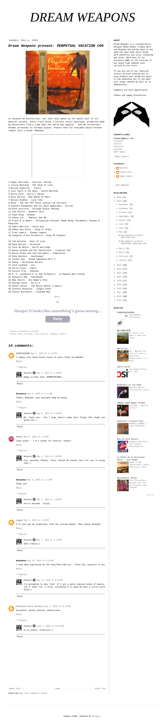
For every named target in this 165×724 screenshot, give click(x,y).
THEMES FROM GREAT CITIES (131, 403)
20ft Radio (119, 152)
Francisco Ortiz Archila (29, 606)
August (123, 220)
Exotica (44, 334)
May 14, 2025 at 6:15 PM (40, 561)
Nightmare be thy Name (129, 385)
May (121, 232)
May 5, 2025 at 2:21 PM (36, 437)
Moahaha (53, 334)
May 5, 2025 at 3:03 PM (49, 456)
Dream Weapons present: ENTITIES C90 (131, 236)
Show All (150, 495)
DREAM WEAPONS (82, 17)
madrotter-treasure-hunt (130, 421)
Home (57, 689)
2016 (120, 296)
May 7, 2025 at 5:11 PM (49, 540)
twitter (118, 144)
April (122, 248)
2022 (120, 273)
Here (57, 297)
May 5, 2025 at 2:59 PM (49, 373)
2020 (120, 281)
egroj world (123, 367)
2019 (120, 285)
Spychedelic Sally (127, 478)
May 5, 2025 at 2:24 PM (39, 480)
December (124, 204)
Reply (19, 361)
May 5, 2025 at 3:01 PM (49, 413)
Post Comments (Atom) (36, 693)
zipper (19, 520)
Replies (23, 367)
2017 (120, 292)
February (124, 256)
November (124, 208)
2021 (120, 277)
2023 (120, 269)
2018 (120, 289)
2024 (120, 265)
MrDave (19, 437)
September (125, 216)
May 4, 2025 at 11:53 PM (44, 353)
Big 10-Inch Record (127, 439)
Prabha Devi (125, 172)
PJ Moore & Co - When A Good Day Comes (137, 335)
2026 (120, 197)
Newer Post (15, 689)
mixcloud (118, 146)
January (123, 260)
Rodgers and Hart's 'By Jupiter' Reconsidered (139, 444)
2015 (120, 300)
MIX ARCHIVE (122, 185)
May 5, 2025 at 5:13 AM (39, 394)
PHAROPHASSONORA (125, 313)
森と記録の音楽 (124, 331)
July (122, 224)
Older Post (100, 689)
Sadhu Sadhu (125, 176)
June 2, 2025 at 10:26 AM (50, 626)
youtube (118, 149)
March (122, 252)
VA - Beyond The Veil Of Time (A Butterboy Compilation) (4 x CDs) (138, 356)
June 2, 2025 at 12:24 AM (57, 606)
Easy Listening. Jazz (28, 334)
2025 (120, 201)
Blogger (96, 716)
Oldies (62, 334)
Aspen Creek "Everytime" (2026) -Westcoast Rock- (139, 464)
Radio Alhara (122, 157)
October (123, 212)
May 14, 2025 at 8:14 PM (49, 580)
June (122, 228)
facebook (118, 141)
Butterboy (122, 349)
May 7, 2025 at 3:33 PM (36, 520)
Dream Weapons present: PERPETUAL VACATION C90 (132, 242)
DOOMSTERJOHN (23, 353)
